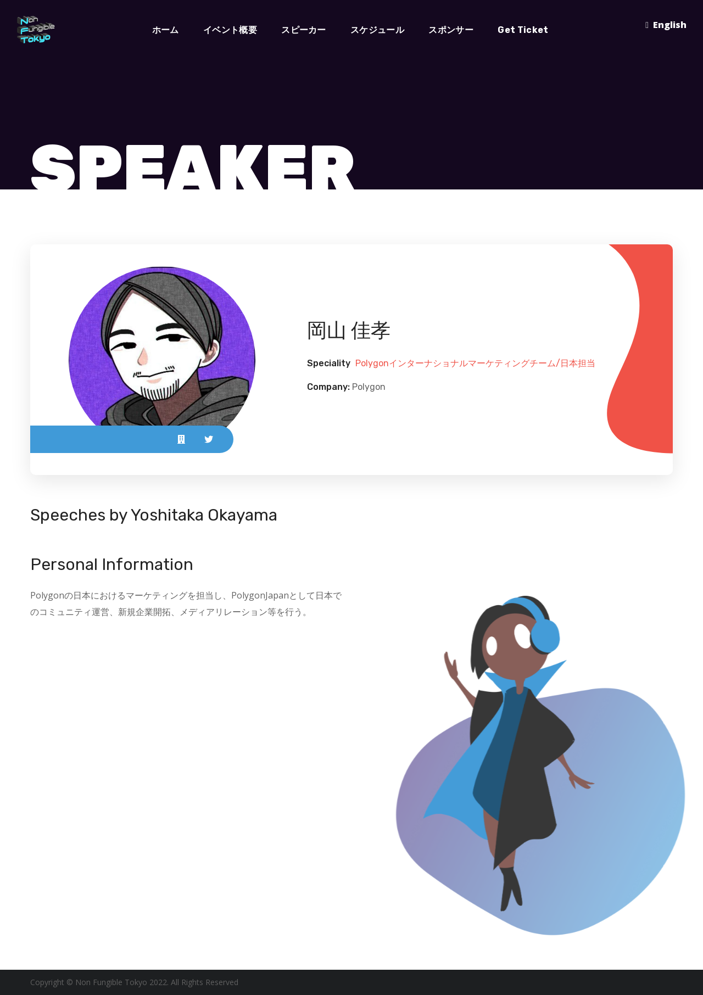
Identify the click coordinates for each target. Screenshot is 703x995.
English (670, 25)
